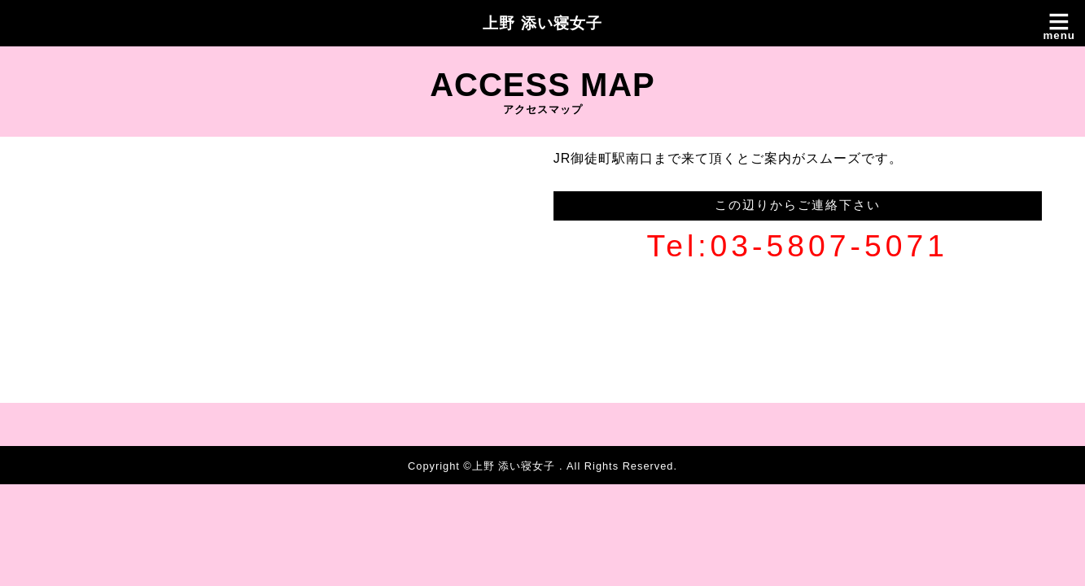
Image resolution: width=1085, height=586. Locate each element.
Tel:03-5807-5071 (797, 246)
